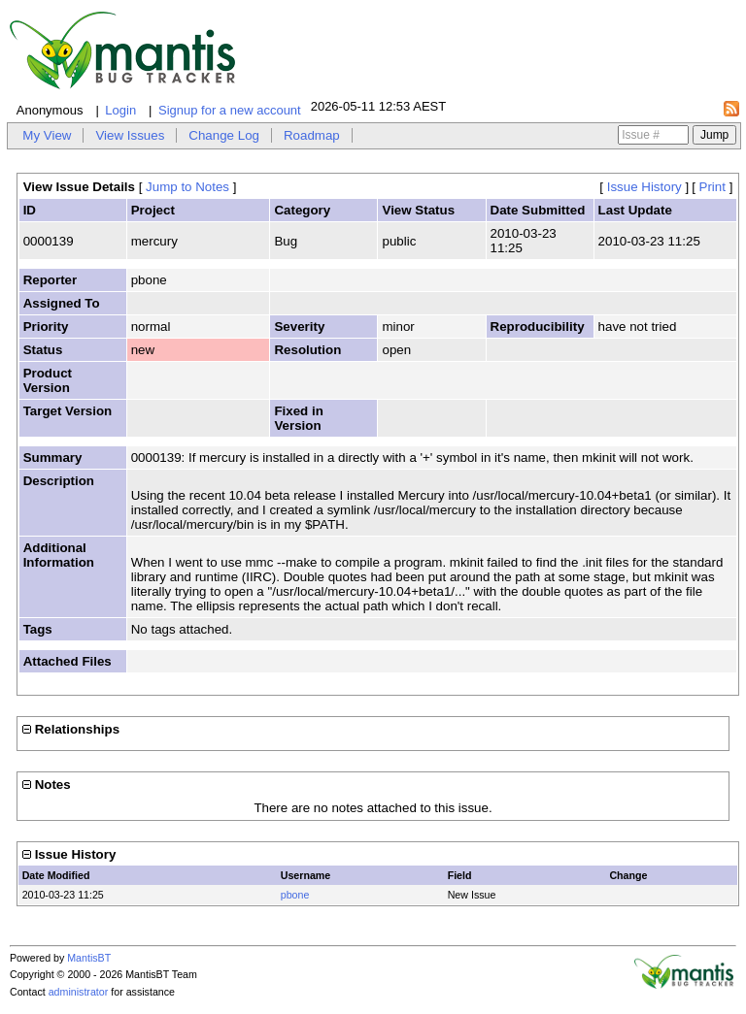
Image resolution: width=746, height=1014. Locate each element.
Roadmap (312, 135)
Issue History (644, 187)
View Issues (129, 135)
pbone (295, 894)
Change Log (223, 135)
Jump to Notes (187, 187)
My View (46, 135)
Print (712, 187)
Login (120, 110)
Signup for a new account (229, 110)
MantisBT (89, 958)
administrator (79, 992)
